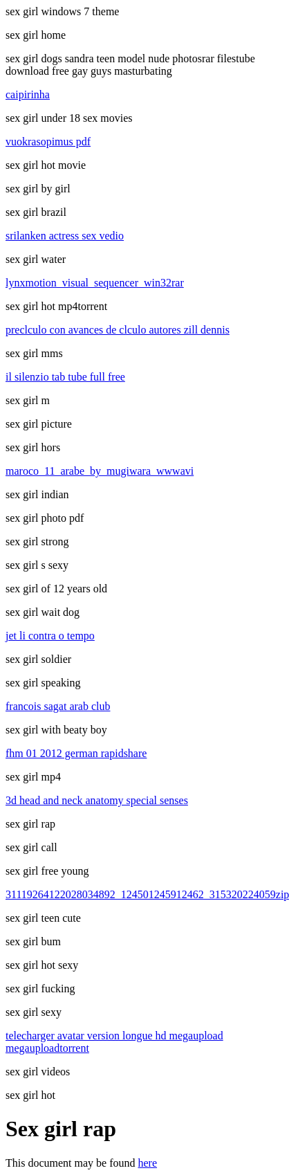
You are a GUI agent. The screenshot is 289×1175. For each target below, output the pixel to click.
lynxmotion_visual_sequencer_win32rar (95, 283)
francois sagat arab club (58, 706)
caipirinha (28, 94)
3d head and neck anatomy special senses (97, 800)
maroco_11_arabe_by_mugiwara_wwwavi (100, 471)
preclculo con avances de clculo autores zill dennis (118, 330)
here (148, 1163)
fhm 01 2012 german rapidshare (76, 753)
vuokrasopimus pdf (48, 141)
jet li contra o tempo (50, 635)
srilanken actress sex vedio (65, 236)
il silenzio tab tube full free (65, 377)
